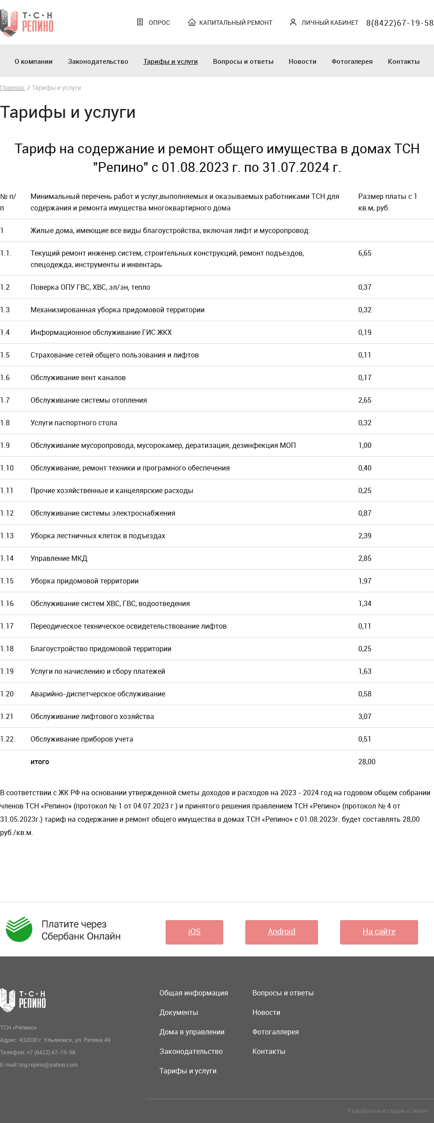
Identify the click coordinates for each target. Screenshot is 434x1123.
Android (281, 931)
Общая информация (193, 993)
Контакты (404, 61)
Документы (178, 1012)
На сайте (379, 931)
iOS (194, 931)
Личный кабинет (330, 22)
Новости (303, 61)
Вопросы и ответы (243, 61)
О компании (34, 61)
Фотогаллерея (275, 1032)
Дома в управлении (192, 1032)
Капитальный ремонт (235, 22)
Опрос (159, 22)
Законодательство (98, 61)
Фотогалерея (352, 61)
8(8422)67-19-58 (400, 22)
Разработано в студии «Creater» (388, 1110)
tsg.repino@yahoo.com (48, 1065)
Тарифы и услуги (170, 61)
